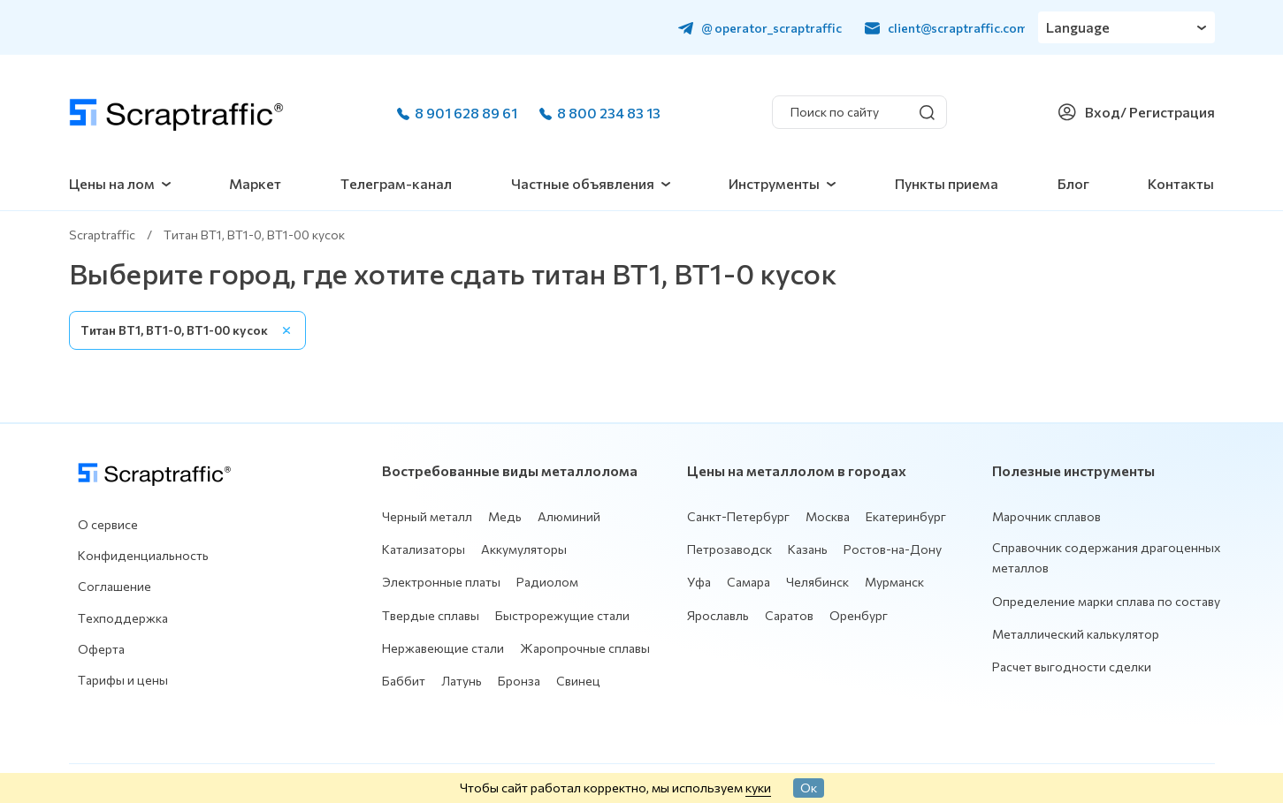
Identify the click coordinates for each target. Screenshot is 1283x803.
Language (1079, 27)
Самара (748, 581)
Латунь (461, 680)
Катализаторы (423, 549)
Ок (808, 787)
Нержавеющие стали (443, 647)
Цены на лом (112, 183)
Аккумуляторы (524, 549)
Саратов (789, 615)
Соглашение (114, 586)
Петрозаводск (729, 549)
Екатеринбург (906, 516)
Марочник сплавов (1046, 516)
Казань (808, 549)
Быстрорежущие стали (562, 615)
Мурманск (894, 581)
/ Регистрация (1167, 111)
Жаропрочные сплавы (585, 647)
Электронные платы (441, 581)
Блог (1073, 183)
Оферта (101, 648)
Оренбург (858, 615)
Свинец (578, 680)
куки (758, 787)
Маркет (255, 183)
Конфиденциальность (143, 555)
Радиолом (547, 581)
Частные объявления (582, 183)
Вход (1102, 111)
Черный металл (427, 516)
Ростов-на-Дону (893, 549)
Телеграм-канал (396, 183)
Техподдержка (123, 617)
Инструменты (774, 183)
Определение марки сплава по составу (1106, 601)
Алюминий (569, 516)
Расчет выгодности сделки (1071, 666)
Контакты (1181, 183)
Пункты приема (946, 183)
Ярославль (718, 615)
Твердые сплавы (430, 615)
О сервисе (108, 524)
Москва (828, 516)
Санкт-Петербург (738, 516)
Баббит (403, 680)
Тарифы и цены (123, 679)
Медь (505, 516)
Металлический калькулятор (1075, 633)
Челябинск (817, 581)
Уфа (699, 581)
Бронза (519, 680)
